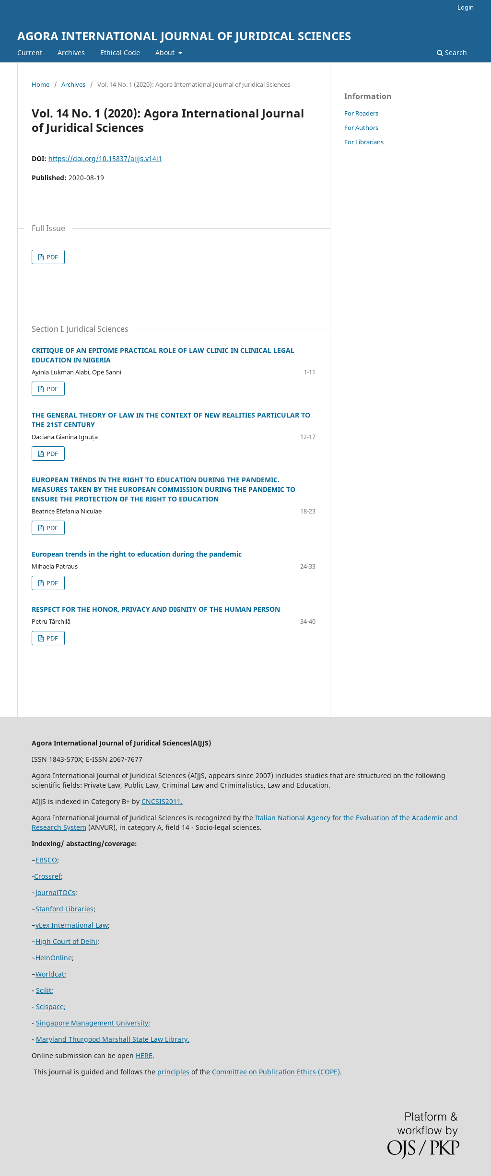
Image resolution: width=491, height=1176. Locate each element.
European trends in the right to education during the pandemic (137, 554)
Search (452, 52)
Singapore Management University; (93, 1022)
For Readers (361, 113)
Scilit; (44, 990)
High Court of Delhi (66, 941)
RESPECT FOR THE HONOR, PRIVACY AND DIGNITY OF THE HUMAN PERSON (156, 609)
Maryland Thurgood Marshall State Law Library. (112, 1039)
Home (40, 84)
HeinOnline (53, 957)
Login (465, 7)
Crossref (47, 876)
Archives (71, 52)
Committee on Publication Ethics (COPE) (276, 1071)
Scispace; (51, 1006)
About (165, 52)
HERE (144, 1055)
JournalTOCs (55, 892)
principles (173, 1071)
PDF (51, 257)
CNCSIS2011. (162, 801)
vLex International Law (71, 925)
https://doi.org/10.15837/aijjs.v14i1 (105, 158)
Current (29, 52)
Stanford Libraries (64, 908)
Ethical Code (120, 52)
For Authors (361, 127)
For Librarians (364, 142)
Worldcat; (50, 973)
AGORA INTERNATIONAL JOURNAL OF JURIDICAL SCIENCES (184, 36)
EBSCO (46, 859)
